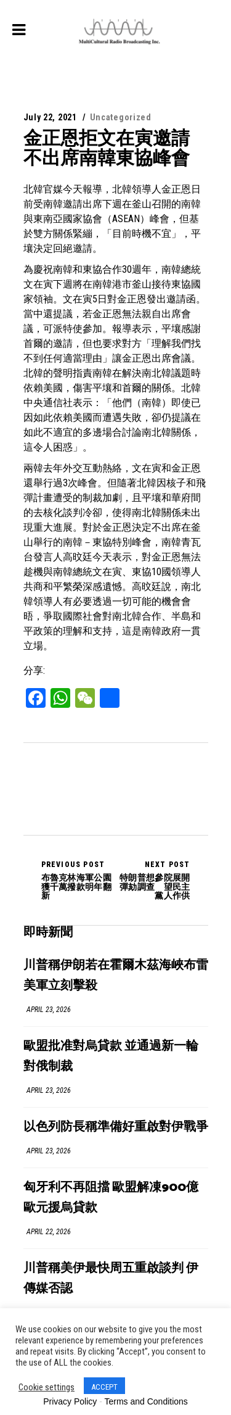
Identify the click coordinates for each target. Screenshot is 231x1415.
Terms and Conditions (145, 1401)
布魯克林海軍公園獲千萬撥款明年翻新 (78, 880)
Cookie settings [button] (46, 1387)
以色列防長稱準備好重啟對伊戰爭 (115, 1127)
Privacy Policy (70, 1401)
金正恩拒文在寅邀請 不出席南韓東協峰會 (115, 147)
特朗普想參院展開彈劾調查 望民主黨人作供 (153, 880)
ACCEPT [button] (104, 1387)
